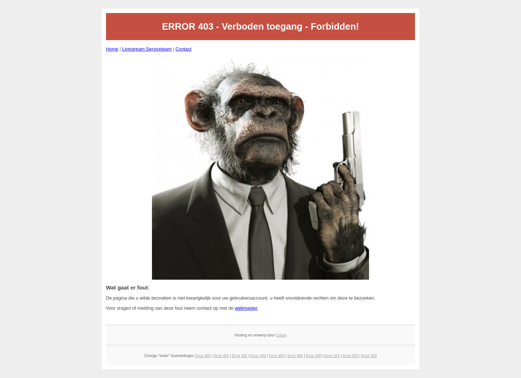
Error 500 (313, 356)
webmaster (246, 308)
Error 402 (239, 356)
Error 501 (332, 356)
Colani (281, 335)
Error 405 (295, 356)
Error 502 (350, 356)
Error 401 (221, 356)
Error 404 (276, 356)
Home (112, 49)
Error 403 (258, 356)
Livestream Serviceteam (146, 49)
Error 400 (203, 356)
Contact (183, 49)
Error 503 (369, 356)
